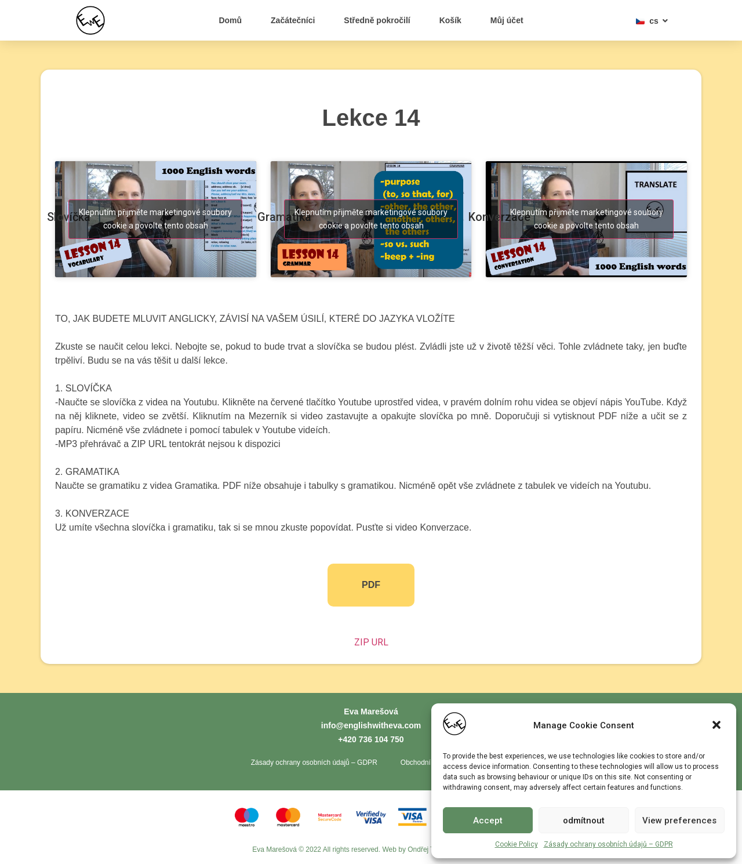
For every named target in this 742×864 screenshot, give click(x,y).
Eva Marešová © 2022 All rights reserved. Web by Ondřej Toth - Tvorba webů (371, 849)
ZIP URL (371, 642)
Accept (488, 820)
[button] (718, 726)
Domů (230, 20)
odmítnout (584, 820)
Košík (450, 20)
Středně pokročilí (377, 20)
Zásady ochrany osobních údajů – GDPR (608, 844)
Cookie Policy (516, 844)
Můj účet (506, 20)
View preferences (679, 820)
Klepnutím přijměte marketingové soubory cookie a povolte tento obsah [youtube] (155, 219)
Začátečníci (293, 20)
